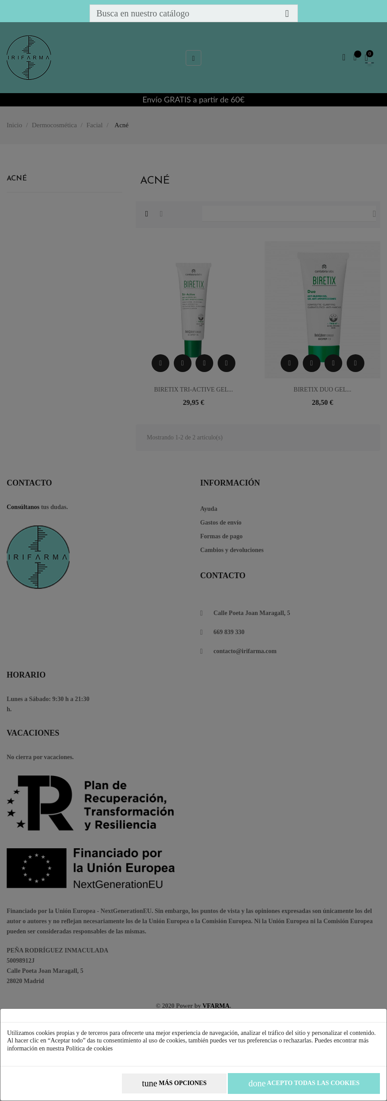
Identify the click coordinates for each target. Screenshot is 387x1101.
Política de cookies (89, 1048)
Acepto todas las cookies (304, 1083)
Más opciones (174, 1083)
